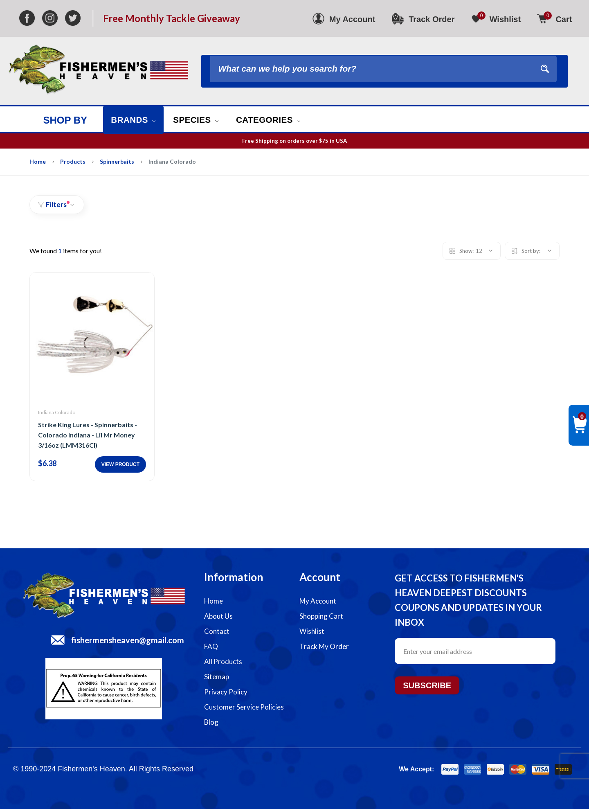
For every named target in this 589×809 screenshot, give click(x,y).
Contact (216, 631)
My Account (317, 601)
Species (202, 120)
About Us (218, 616)
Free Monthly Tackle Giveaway (171, 18)
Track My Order (324, 646)
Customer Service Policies (244, 707)
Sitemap (216, 676)
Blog (211, 722)
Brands (135, 120)
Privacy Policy (225, 691)
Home (37, 161)
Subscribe (427, 685)
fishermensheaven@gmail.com (127, 640)
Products (72, 161)
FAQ (211, 646)
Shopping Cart (321, 616)
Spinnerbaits (117, 161)
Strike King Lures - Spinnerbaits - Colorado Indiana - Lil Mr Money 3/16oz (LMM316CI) (87, 435)
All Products (223, 661)
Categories (279, 120)
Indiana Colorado (56, 412)
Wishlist (311, 631)
